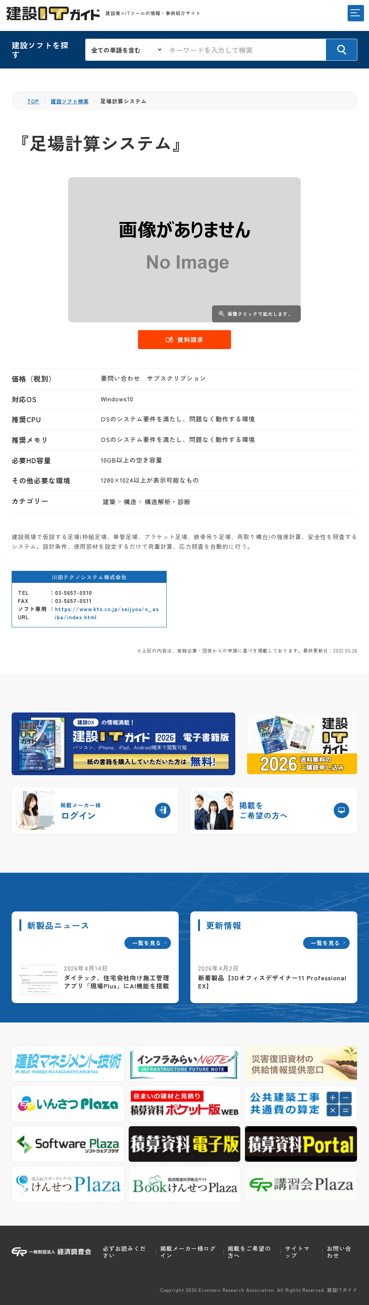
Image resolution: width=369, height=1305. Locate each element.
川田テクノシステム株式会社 (89, 577)
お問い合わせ (339, 1251)
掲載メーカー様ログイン (188, 1251)
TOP (33, 101)
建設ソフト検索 (72, 101)
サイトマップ (297, 1251)
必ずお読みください (124, 1251)
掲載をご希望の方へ (249, 1251)
